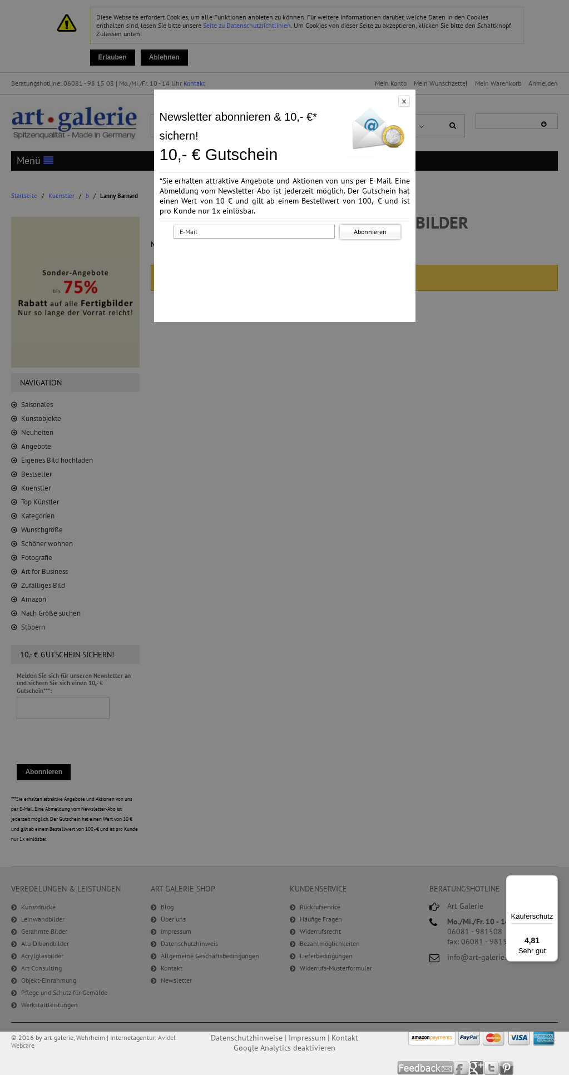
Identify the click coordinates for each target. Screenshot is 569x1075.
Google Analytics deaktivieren (284, 1047)
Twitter (491, 1068)
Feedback (425, 1068)
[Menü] (551, 882)
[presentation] (286, 263)
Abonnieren (370, 231)
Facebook (461, 1068)
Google (476, 1068)
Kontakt (344, 1037)
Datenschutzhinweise (247, 1037)
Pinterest (506, 1068)
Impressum (307, 1037)
